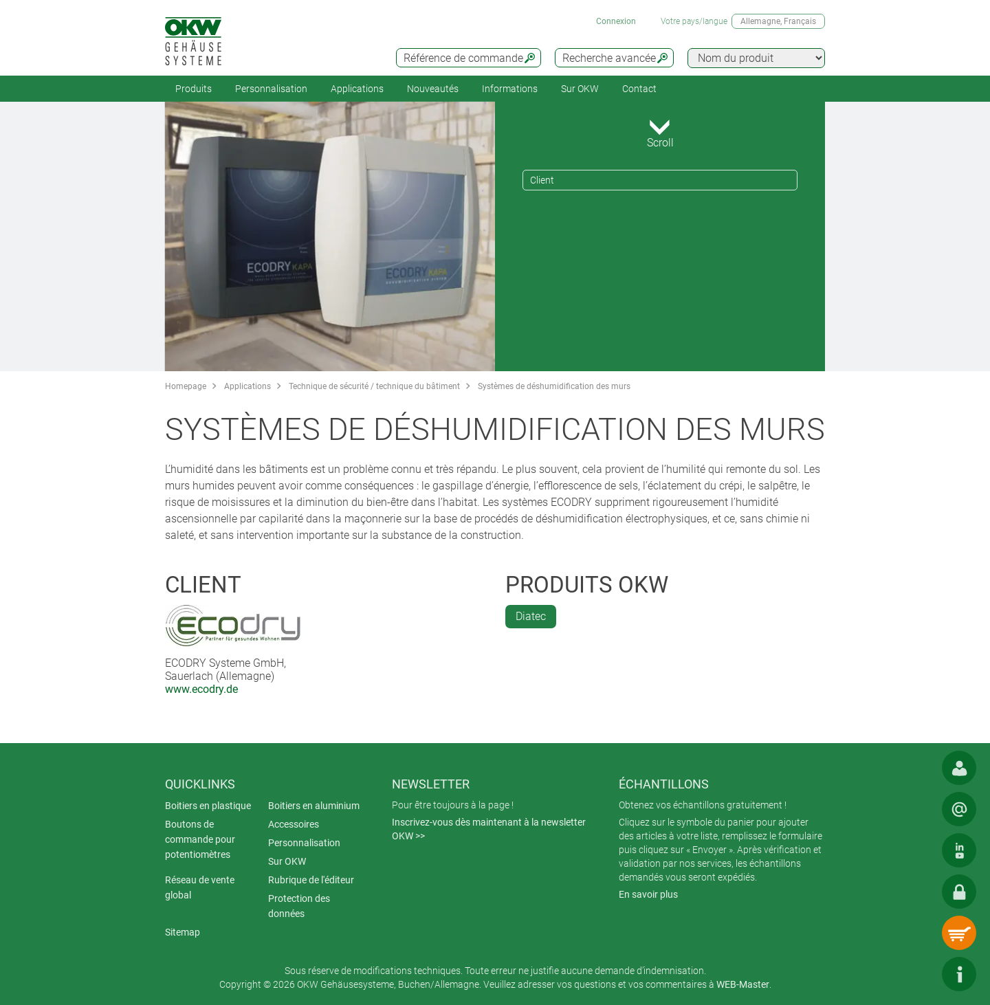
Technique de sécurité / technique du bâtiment (374, 386)
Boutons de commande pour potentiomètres (200, 839)
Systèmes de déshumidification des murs (554, 386)
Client (542, 180)
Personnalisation (271, 88)
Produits (193, 88)
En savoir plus (648, 894)
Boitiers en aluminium (314, 805)
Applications (357, 88)
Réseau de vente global (199, 887)
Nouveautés (433, 88)
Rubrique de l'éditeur (311, 879)
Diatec (531, 616)
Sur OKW (580, 88)
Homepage (185, 386)
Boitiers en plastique (208, 805)
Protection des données (299, 906)
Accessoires (293, 824)
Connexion (616, 21)
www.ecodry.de (201, 689)
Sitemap (182, 932)
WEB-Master (742, 984)
